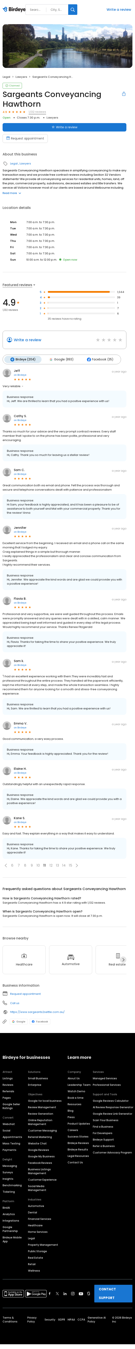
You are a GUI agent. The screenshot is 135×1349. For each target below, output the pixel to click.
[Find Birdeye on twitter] (57, 1293)
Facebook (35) (98, 359)
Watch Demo (76, 1091)
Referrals (8, 1091)
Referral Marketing (40, 1136)
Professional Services (107, 1084)
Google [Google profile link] (18, 1021)
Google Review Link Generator (112, 1113)
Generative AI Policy (97, 1319)
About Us (74, 1078)
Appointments (12, 1136)
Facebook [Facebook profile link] (40, 1021)
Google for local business (45, 1100)
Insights (8, 1178)
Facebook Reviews (40, 1162)
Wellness (34, 1270)
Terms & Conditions (10, 1319)
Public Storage (37, 1251)
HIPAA (71, 1319)
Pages (7, 1097)
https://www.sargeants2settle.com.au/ (37, 1011)
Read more (12, 193)
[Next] (123, 959)
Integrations (11, 1220)
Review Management (42, 1107)
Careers (73, 1129)
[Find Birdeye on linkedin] (65, 1293)
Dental (32, 1212)
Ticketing (9, 1191)
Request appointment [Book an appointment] (25, 138)
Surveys (8, 1172)
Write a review (119, 9)
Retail (32, 1264)
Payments (9, 1149)
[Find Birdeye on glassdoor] (88, 1293)
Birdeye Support (103, 1139)
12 (51, 864)
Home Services (38, 1231)
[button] (6, 865)
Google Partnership (10, 1228)
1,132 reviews (37, 112)
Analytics (9, 1214)
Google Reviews (38, 1149)
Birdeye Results (78, 1149)
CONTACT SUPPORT (107, 1293)
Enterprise (34, 1084)
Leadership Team (79, 1084)
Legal (6, 77)
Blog (70, 1110)
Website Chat (37, 1143)
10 (38, 864)
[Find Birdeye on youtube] (81, 1293)
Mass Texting (11, 1143)
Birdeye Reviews (78, 1142)
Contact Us (75, 1162)
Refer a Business (104, 1145)
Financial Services (39, 1218)
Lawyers (21, 77)
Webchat (9, 1123)
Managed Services (105, 1078)
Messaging (10, 1165)
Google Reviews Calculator (111, 1100)
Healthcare (35, 1225)
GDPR (61, 1319)
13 (57, 864)
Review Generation (40, 1113)
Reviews (8, 1084)
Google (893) (60, 359)
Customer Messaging (42, 1130)
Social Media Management (37, 1187)
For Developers (102, 1133)
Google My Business (41, 1156)
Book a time (76, 1097)
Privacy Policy (32, 1319)
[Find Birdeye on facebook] (49, 1293)
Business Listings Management (39, 1171)
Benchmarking (12, 1185)
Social (6, 1130)
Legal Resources (78, 1155)
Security (50, 1319)
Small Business (38, 1078)
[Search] (72, 9)
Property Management (43, 1244)
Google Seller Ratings (11, 1106)
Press (71, 1117)
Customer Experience (42, 1179)
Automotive (36, 1205)
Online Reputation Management (40, 1121)
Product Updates (79, 1123)
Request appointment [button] (25, 993)
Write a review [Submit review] (64, 127)
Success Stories (78, 1136)
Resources (74, 1104)
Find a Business (103, 1126)
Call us (14, 1002)
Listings (8, 1078)
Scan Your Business (105, 1120)
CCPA (81, 1319)
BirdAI (6, 1207)
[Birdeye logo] (15, 10)
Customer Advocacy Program (112, 1152)
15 (70, 864)
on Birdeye (20, 374)
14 (64, 864)
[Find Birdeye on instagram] (72, 1293)
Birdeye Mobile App (12, 1239)
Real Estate (35, 1257)
